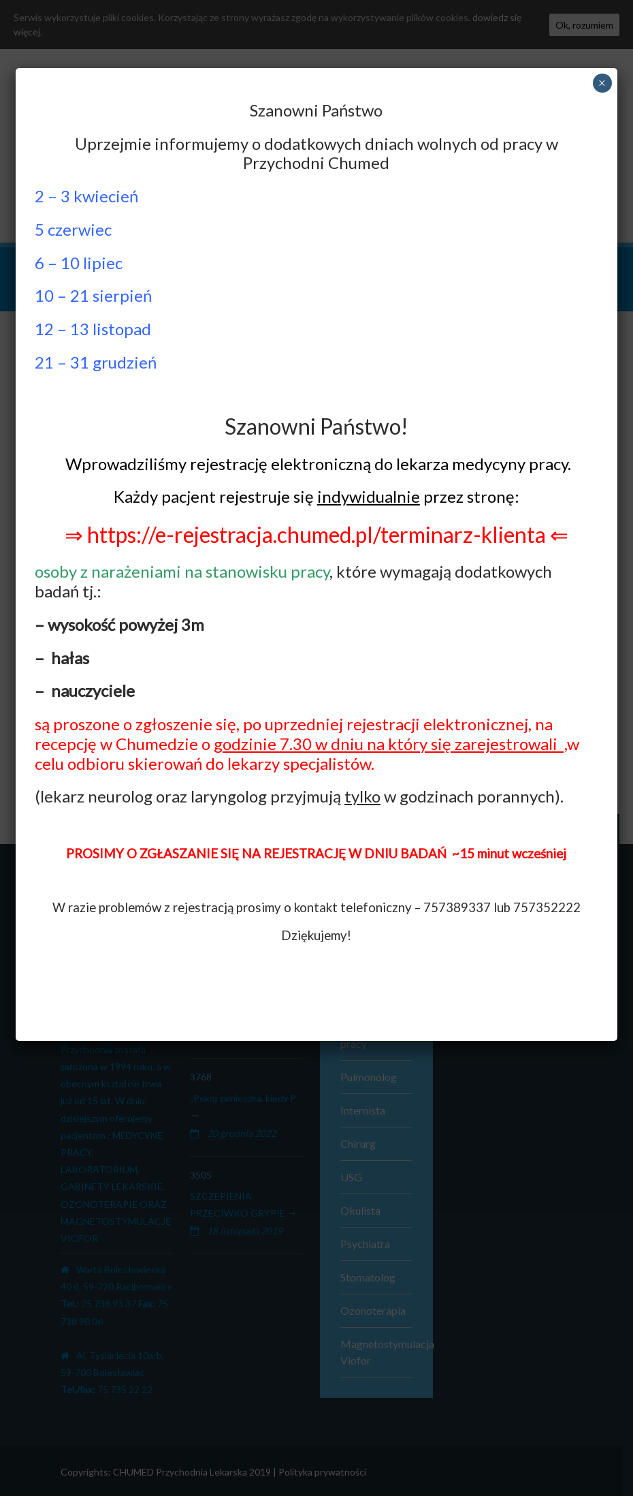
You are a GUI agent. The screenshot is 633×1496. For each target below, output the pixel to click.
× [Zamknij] (602, 83)
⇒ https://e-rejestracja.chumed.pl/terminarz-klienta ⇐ (316, 534)
